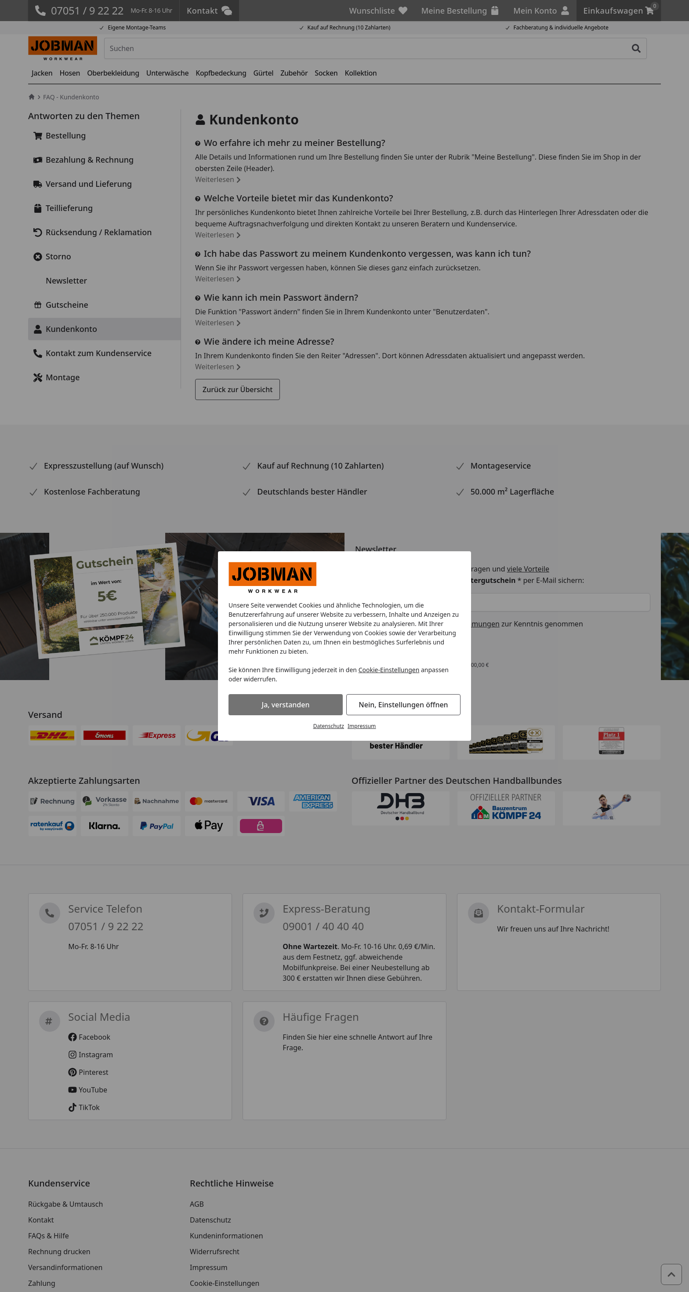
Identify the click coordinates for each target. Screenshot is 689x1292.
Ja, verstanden (286, 705)
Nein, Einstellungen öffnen (403, 705)
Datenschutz (328, 726)
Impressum (362, 726)
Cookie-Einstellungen (389, 670)
